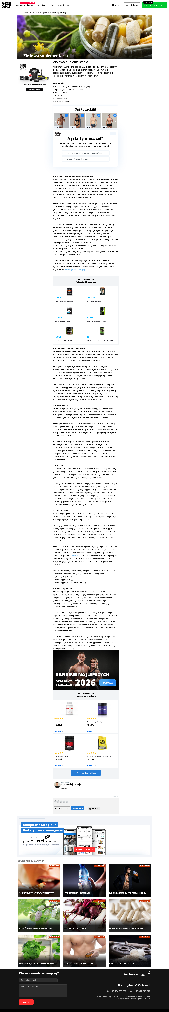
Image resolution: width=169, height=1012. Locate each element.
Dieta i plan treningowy (24, 4)
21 (64, 996)
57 (142, 996)
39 (103, 996)
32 (88, 996)
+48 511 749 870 (142, 938)
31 (86, 996)
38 (101, 996)
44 (114, 996)
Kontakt (83, 990)
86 (84, 999)
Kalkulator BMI (100, 964)
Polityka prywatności (104, 990)
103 (123, 999)
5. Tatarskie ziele (60, 98)
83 (77, 999)
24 (71, 996)
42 (110, 996)
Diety (40, 971)
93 (99, 999)
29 (82, 996)
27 (77, 996)
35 (94, 996)
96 (105, 999)
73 (56, 999)
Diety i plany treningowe (46, 961)
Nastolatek (70, 974)
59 (146, 996)
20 (62, 996)
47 (120, 996)
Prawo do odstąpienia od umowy (74, 1004)
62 (32, 999)
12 (45, 996)
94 (101, 999)
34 (92, 996)
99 (112, 999)
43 (112, 996)
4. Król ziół (57, 95)
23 (69, 996)
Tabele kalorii (100, 974)
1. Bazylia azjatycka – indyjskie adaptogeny (71, 86)
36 (97, 996)
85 (82, 999)
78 (66, 999)
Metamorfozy (40, 5)
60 (148, 996)
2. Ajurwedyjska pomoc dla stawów (68, 89)
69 (47, 999)
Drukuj (94, 762)
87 (86, 999)
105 (129, 999)
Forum (97, 981)
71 (51, 999)
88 (88, 999)
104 (126, 999)
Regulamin (74, 990)
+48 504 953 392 (118, 938)
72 (54, 999)
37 (99, 996)
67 (43, 999)
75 (60, 999)
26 (75, 996)
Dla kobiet (70, 964)
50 (127, 996)
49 (125, 996)
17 (56, 996)
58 (144, 996)
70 (49, 999)
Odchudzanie (71, 971)
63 (34, 999)
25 (73, 996)
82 (75, 999)
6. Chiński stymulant (61, 101)
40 (105, 996)
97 (107, 999)
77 (64, 999)
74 (58, 999)
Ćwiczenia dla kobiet (102, 961)
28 (79, 996)
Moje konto (70, 968)
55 (138, 996)
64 (36, 999)
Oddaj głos (77, 762)
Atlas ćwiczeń (63, 5)
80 (71, 999)
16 (54, 996)
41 (107, 996)
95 (103, 999)
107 (135, 999)
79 (69, 999)
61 (30, 999)
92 (97, 999)
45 (116, 996)
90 (92, 999)
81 (73, 999)
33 (90, 996)
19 (60, 996)
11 (43, 996)
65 (38, 999)
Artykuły (52, 5)
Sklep (40, 964)
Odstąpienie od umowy (98, 1004)
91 (94, 999)
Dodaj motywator (101, 971)
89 (90, 999)
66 (41, 999)
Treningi (41, 968)
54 (135, 996)
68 (45, 999)
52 (131, 996)
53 (133, 996)
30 (84, 996)
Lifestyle (70, 977)
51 (129, 996)
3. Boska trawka (60, 92)
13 (47, 996)
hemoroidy (75, 542)
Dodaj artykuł (62, 990)
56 (140, 996)
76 (62, 999)
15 (51, 996)
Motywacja (99, 968)
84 (79, 999)
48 (123, 996)
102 (120, 999)
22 (66, 996)
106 (132, 999)
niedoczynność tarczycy (75, 269)
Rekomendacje (100, 977)
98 (110, 999)
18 (58, 996)
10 (41, 996)
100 (114, 999)
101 (117, 999)
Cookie (91, 990)
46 (118, 996)
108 (138, 999)
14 (49, 996)
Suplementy (42, 974)
